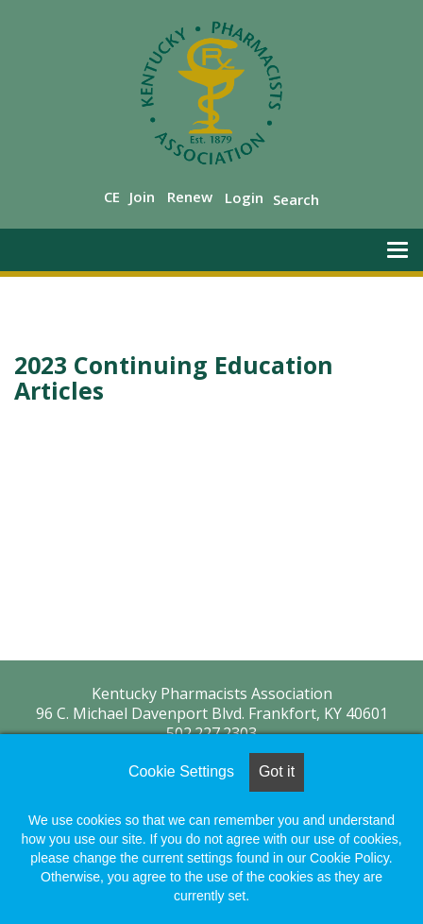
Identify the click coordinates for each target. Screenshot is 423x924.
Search (296, 199)
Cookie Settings (181, 771)
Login (244, 197)
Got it (277, 771)
